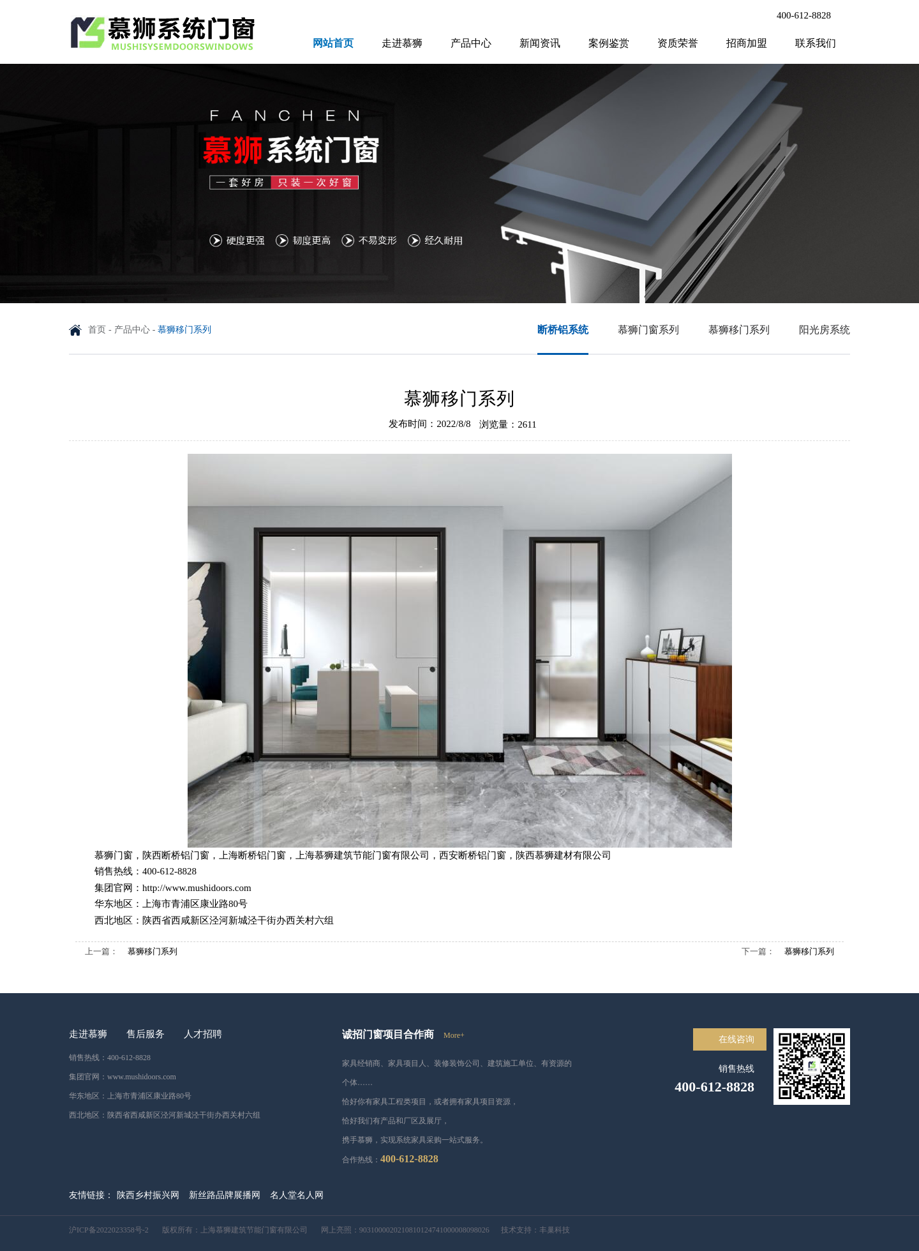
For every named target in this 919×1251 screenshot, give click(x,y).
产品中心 (471, 43)
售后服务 (145, 1034)
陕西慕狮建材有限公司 (563, 855)
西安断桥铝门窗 (472, 855)
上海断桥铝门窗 (252, 855)
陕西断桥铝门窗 (175, 855)
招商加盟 (746, 43)
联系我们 (815, 43)
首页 (97, 329)
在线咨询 (736, 1039)
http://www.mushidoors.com (196, 888)
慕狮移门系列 (152, 951)
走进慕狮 (402, 43)
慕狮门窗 (113, 855)
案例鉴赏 (608, 43)
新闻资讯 (539, 43)
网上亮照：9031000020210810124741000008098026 (399, 1229)
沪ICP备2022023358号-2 (110, 1229)
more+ (454, 1035)
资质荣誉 (677, 43)
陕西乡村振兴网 (148, 1195)
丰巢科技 (554, 1229)
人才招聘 (203, 1034)
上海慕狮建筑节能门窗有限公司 (362, 855)
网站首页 (333, 43)
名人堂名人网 (297, 1195)
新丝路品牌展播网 (224, 1195)
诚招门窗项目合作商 (388, 1034)
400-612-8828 (804, 15)
